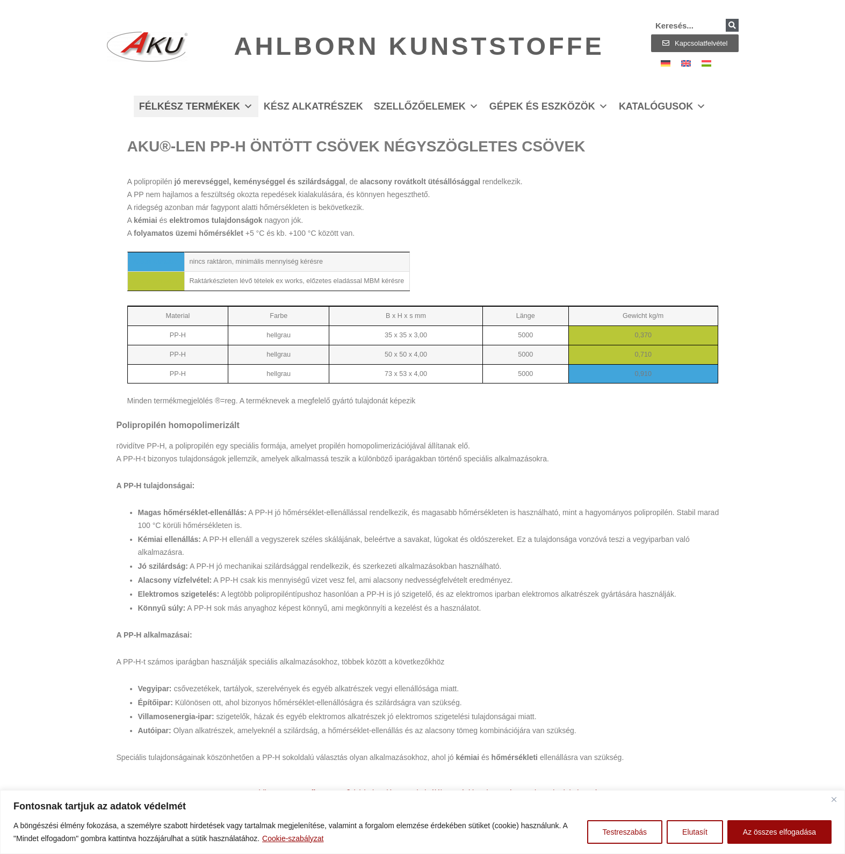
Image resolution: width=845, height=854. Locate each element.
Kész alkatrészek (313, 106)
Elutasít (694, 832)
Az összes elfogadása (779, 832)
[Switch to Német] (665, 63)
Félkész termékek (196, 106)
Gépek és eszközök (548, 106)
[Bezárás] (833, 799)
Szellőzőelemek (426, 106)
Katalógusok (662, 106)
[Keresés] (732, 25)
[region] (422, 822)
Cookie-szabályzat (292, 838)
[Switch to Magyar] (706, 63)
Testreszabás (625, 832)
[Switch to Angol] (686, 63)
